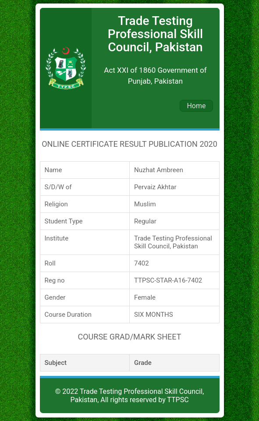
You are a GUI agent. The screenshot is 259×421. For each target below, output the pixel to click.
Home (196, 106)
